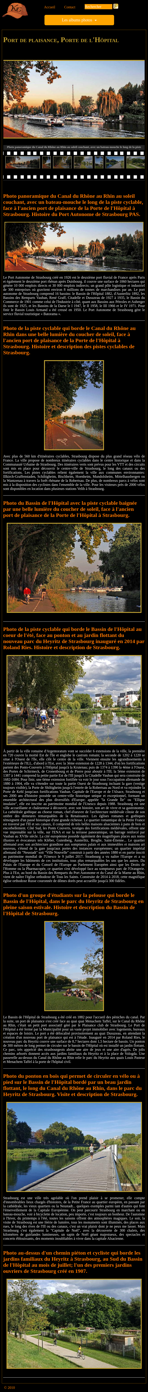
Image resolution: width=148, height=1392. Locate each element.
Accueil (49, 7)
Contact (69, 7)
